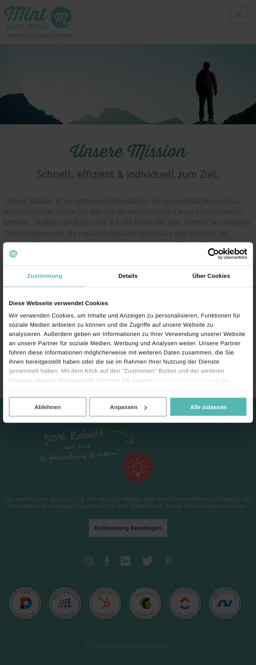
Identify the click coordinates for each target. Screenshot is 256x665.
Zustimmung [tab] (44, 276)
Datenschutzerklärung (187, 380)
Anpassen (128, 407)
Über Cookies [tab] (211, 276)
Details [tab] (128, 276)
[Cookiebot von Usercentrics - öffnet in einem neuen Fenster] (213, 254)
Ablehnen (48, 407)
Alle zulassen (208, 407)
